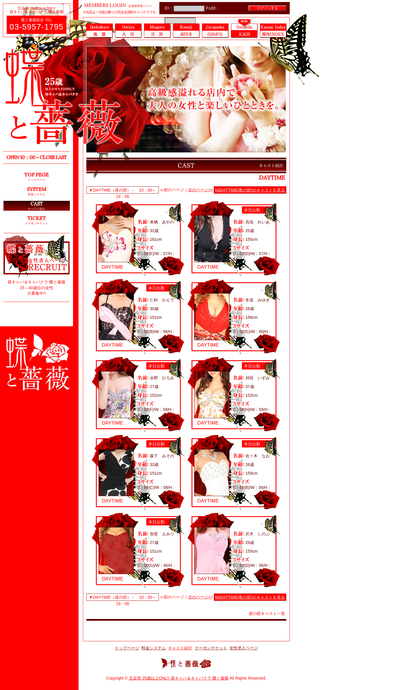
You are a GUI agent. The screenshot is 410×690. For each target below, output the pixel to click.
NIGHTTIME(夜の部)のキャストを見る (250, 190)
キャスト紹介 (180, 648)
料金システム (153, 648)
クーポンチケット (211, 648)
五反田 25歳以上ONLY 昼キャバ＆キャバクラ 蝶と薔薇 (179, 678)
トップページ (127, 648)
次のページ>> (200, 189)
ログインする (267, 8)
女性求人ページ (243, 648)
